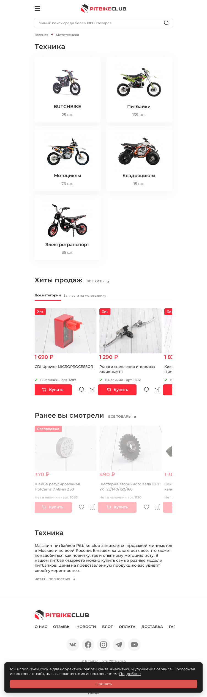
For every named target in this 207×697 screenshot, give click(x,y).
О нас (41, 631)
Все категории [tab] (51, 295)
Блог (107, 631)
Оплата (127, 631)
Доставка (152, 631)
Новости (86, 631)
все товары (123, 418)
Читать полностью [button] (54, 583)
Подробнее (130, 673)
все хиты (99, 281)
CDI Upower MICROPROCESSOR (64, 367)
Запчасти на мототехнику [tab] (101, 296)
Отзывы (61, 631)
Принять (104, 684)
